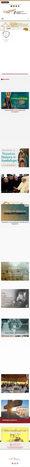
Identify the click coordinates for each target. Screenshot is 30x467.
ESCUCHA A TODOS (15, 434)
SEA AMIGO (5, 2)
